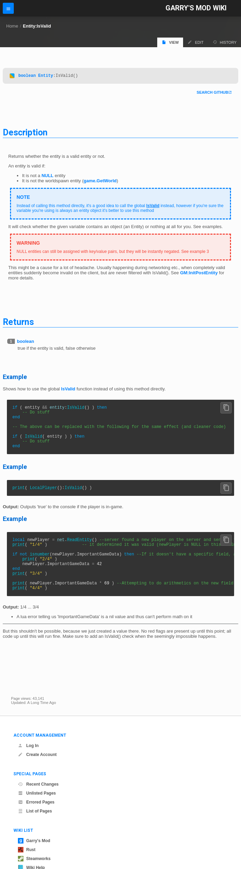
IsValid (152, 206)
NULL (47, 176)
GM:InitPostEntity (199, 273)
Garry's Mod (34, 841)
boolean (27, 76)
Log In (28, 745)
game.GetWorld (100, 181)
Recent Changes (38, 784)
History (225, 42)
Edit (195, 42)
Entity (45, 76)
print (18, 499)
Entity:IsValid (37, 26)
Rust (27, 849)
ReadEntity (79, 552)
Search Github (212, 93)
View (170, 42)
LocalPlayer (43, 499)
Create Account (37, 754)
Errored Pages (36, 802)
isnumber (40, 569)
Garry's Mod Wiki (196, 8)
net (61, 552)
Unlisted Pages (37, 793)
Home (12, 26)
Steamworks (34, 858)
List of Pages (35, 811)
